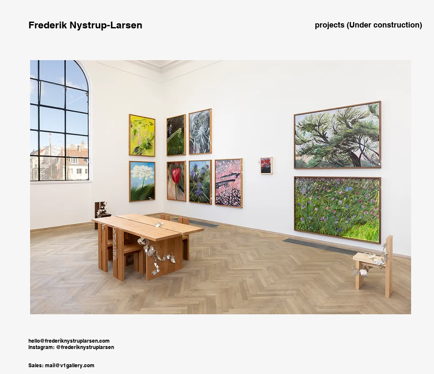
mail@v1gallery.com (70, 365)
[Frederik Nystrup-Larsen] (85, 25)
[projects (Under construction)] (368, 25)
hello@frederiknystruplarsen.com (69, 341)
